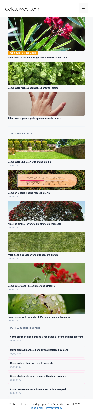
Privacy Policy (54, 407)
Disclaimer (37, 407)
